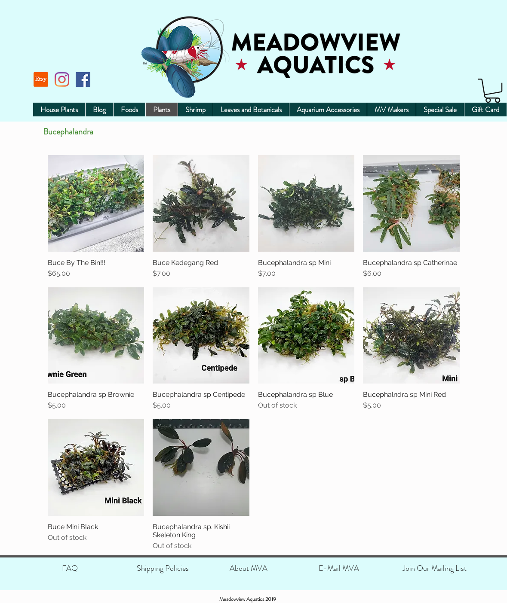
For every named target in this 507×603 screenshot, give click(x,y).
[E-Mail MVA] (339, 568)
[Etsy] (41, 79)
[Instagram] (62, 79)
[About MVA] (248, 568)
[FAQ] (69, 568)
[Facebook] (83, 79)
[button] (492, 91)
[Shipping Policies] (162, 568)
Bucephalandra (68, 131)
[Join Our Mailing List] (434, 568)
